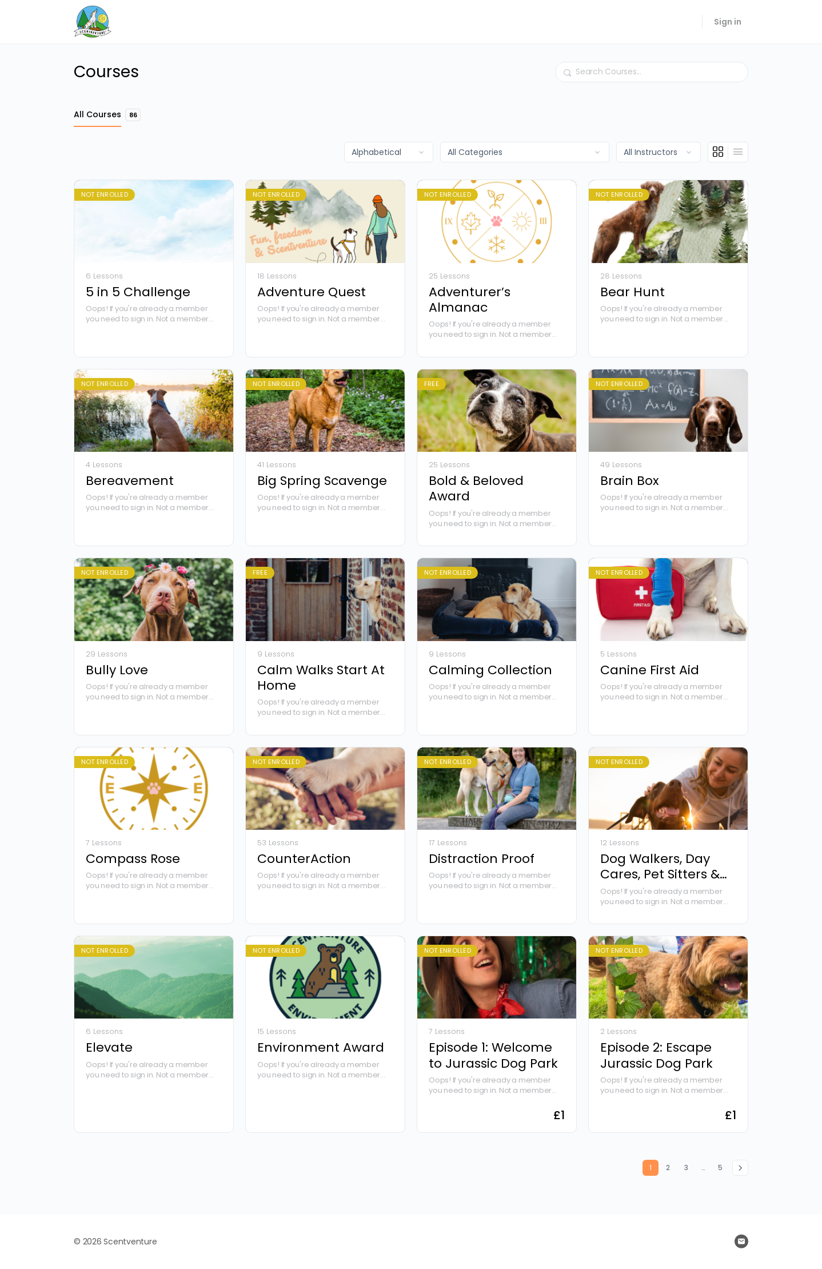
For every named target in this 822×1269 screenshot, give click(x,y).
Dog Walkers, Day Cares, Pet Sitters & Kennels (660, 866)
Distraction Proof (481, 858)
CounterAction (304, 858)
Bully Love (117, 670)
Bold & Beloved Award (476, 488)
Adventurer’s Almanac (469, 300)
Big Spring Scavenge (322, 480)
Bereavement (130, 480)
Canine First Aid (649, 670)
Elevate (109, 1047)
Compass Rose (133, 858)
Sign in (727, 21)
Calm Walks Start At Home (321, 678)
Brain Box (629, 480)
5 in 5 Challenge (138, 292)
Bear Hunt (632, 292)
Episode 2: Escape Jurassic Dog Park (656, 1055)
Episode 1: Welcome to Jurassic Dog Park (493, 1055)
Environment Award (320, 1047)
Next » (740, 1168)
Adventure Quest (311, 292)
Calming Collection (490, 670)
